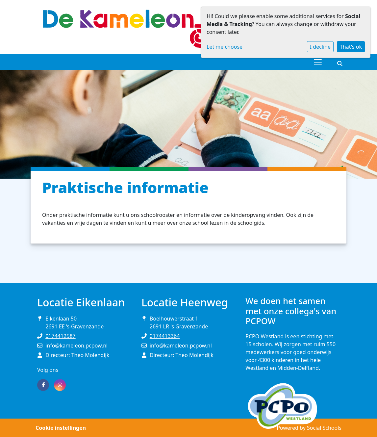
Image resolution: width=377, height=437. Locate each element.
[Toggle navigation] (318, 62)
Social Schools (324, 427)
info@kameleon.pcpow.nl (76, 345)
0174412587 (60, 336)
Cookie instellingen (61, 427)
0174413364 (165, 336)
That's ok (351, 46)
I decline (320, 46)
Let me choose (224, 46)
